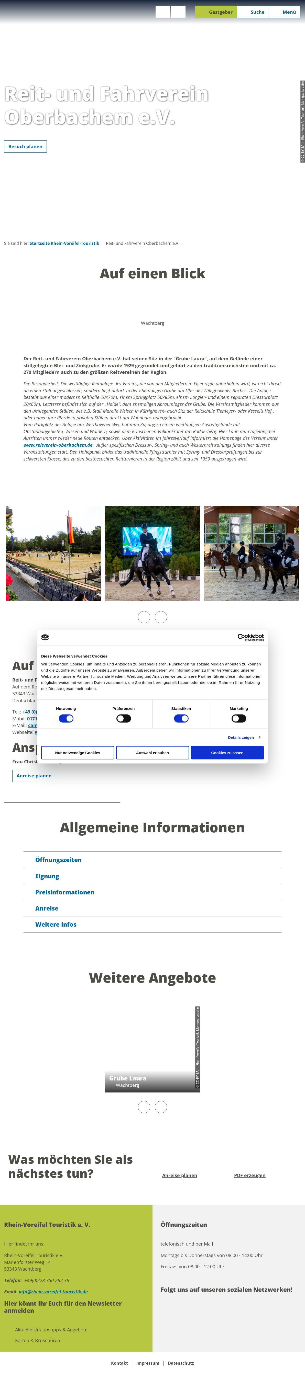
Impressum (147, 1363)
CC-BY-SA (197, 1077)
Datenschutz (181, 1363)
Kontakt (119, 1363)
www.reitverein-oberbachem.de (58, 445)
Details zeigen (241, 737)
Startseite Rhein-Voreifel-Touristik (64, 243)
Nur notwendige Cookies (77, 753)
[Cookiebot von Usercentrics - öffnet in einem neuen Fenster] (241, 637)
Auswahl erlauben (152, 753)
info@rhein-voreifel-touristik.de (53, 1291)
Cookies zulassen (227, 753)
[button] (163, 12)
